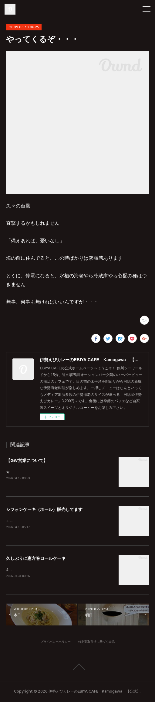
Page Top (77, 668)
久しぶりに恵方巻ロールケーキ (36, 559)
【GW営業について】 (26, 460)
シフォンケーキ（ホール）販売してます (44, 509)
